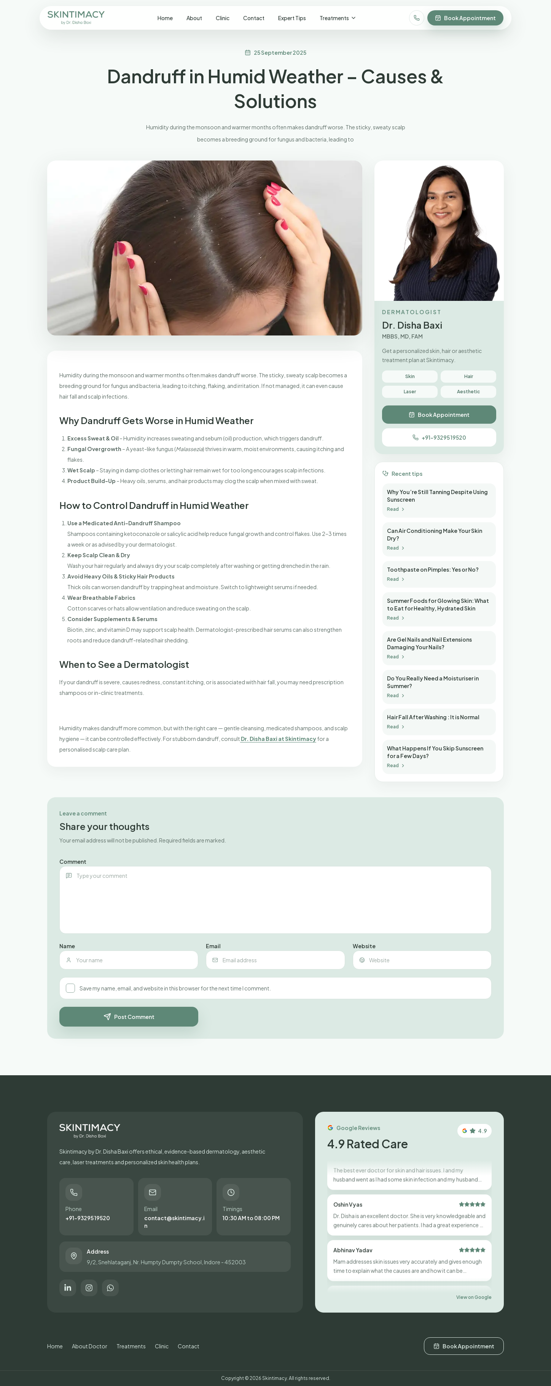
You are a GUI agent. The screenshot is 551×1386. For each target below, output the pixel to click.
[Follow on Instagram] (89, 1288)
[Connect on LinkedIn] (67, 1288)
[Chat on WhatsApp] (110, 1288)
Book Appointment (465, 17)
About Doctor (89, 1346)
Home (165, 17)
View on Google (474, 1297)
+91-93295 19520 (439, 437)
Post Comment (129, 1016)
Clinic (222, 17)
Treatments (338, 17)
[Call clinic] (416, 17)
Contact (253, 17)
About (194, 17)
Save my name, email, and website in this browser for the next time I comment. (168, 988)
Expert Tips (292, 17)
